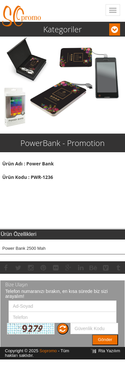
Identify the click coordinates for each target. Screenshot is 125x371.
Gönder (105, 339)
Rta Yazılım (109, 350)
